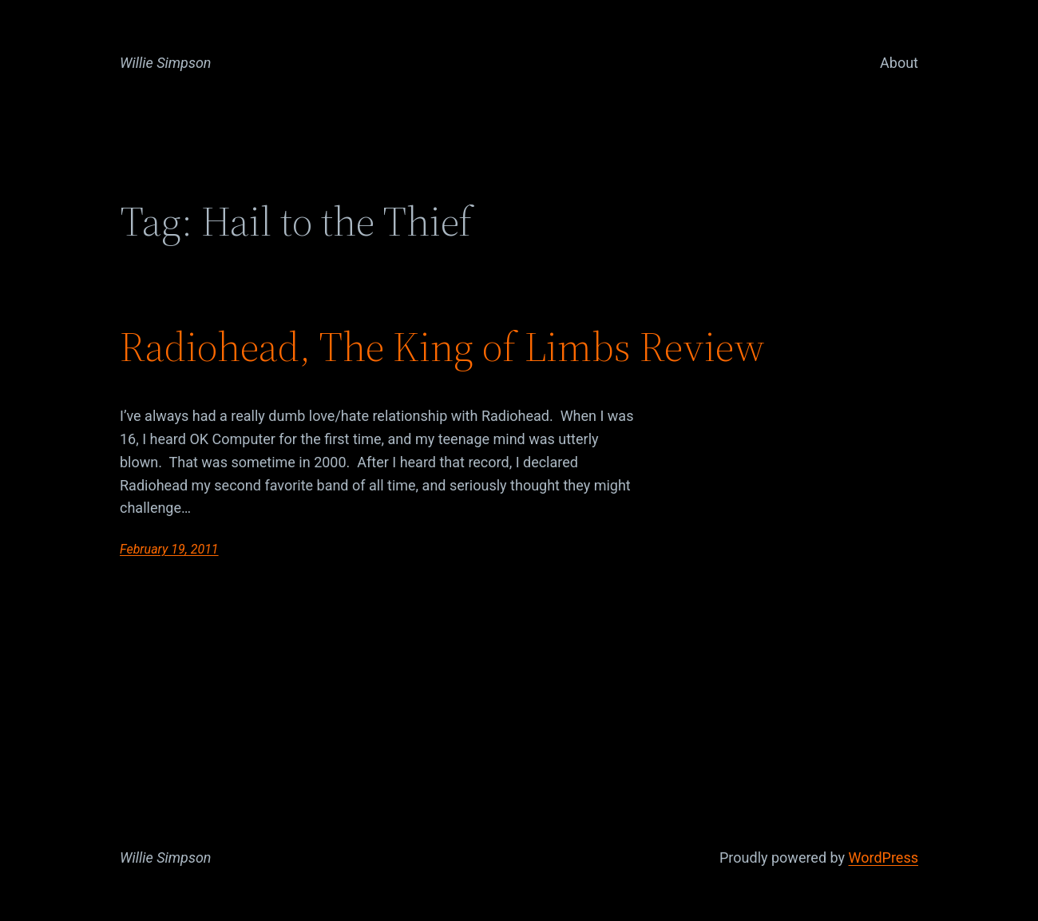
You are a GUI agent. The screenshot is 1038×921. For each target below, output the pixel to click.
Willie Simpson (166, 62)
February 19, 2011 (169, 549)
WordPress (883, 857)
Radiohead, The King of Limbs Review (442, 347)
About (899, 62)
